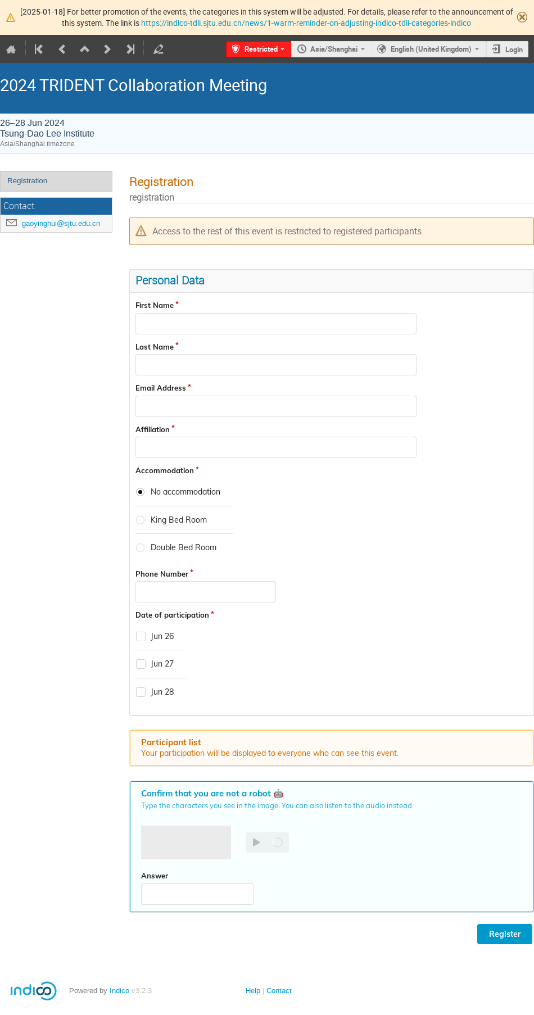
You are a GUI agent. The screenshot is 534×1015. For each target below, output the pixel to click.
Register (505, 934)
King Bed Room (179, 520)
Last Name (154, 346)
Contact (279, 990)
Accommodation (164, 470)
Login (514, 49)
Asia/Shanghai (333, 49)
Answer (154, 875)
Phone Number (161, 573)
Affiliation (152, 429)
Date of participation (172, 614)
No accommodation (185, 492)
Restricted (261, 49)
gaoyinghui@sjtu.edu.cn (61, 223)
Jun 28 (162, 692)
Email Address (160, 387)
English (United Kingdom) (431, 49)
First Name (154, 305)
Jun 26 (162, 636)
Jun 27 (162, 664)
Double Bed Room (183, 547)
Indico (119, 990)
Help (253, 990)
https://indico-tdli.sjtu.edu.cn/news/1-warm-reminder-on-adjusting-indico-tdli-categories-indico (306, 22)
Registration (27, 180)
